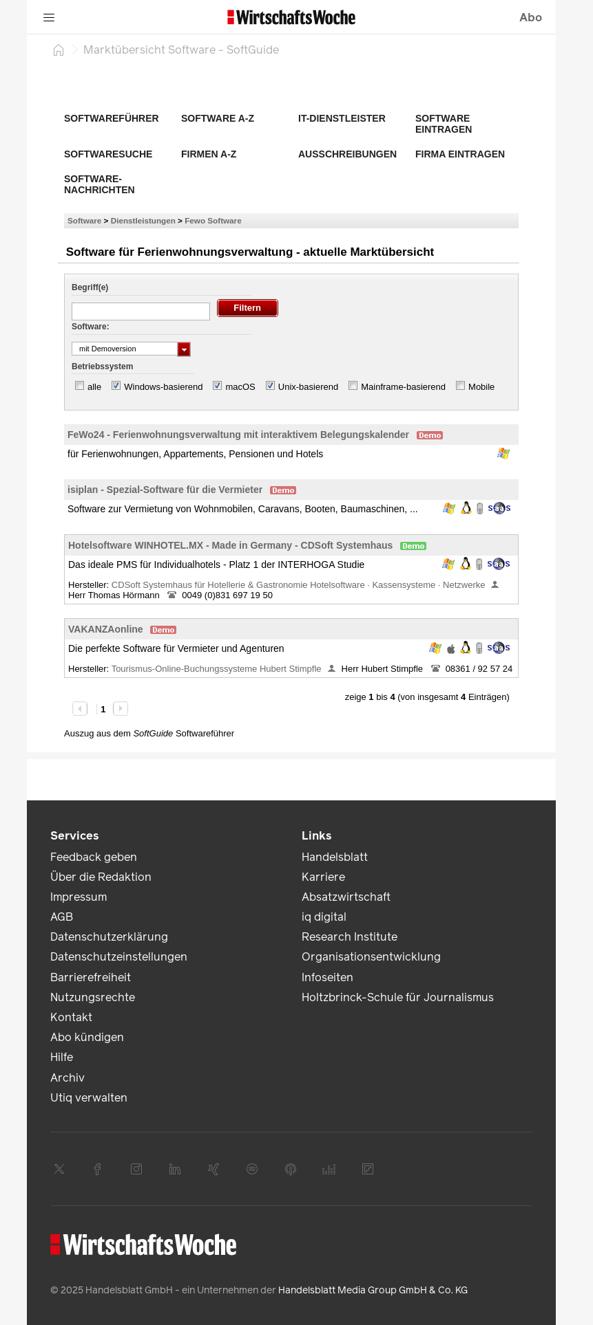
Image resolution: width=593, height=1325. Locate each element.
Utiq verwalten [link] (88, 1098)
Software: (91, 326)
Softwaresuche (108, 154)
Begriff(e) (90, 287)
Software (84, 220)
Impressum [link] (78, 897)
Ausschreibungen (347, 154)
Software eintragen (443, 124)
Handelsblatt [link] (335, 857)
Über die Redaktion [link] (101, 877)
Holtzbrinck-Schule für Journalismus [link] (398, 997)
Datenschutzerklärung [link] (109, 937)
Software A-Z (217, 118)
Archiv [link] (67, 1078)
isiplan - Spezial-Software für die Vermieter (164, 489)
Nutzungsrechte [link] (92, 997)
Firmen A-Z (208, 154)
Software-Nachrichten (99, 184)
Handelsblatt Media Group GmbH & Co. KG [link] (373, 1290)
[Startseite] (58, 49)
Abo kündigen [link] (87, 1037)
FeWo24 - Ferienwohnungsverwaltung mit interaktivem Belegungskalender (238, 434)
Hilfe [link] (61, 1057)
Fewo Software (213, 220)
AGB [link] (61, 917)
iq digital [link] (324, 917)
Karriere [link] (323, 877)
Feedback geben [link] (93, 857)
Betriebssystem (102, 366)
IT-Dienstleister (342, 118)
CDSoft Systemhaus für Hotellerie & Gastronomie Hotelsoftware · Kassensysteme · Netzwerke (299, 585)
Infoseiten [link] (327, 977)
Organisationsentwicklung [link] (371, 957)
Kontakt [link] (71, 1017)
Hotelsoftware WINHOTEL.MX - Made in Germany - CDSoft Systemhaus (230, 545)
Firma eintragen (460, 154)
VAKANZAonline (105, 629)
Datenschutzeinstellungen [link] (118, 957)
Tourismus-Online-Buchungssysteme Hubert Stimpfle (217, 669)
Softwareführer (111, 118)
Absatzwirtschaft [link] (346, 897)
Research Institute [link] (349, 937)
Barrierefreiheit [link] (90, 977)
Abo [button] (530, 17)
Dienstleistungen (143, 220)
